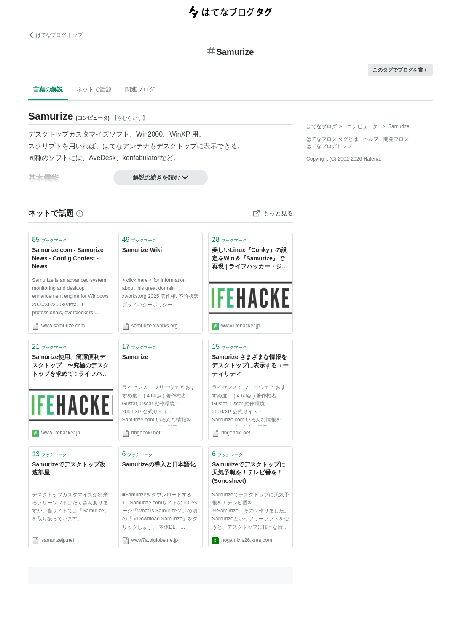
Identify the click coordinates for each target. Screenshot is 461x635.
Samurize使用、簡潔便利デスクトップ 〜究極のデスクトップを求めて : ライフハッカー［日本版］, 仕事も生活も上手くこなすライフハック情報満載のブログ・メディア (70, 366)
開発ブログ (396, 139)
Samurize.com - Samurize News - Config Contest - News (68, 258)
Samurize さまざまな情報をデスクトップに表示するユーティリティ (250, 365)
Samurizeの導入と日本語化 (159, 464)
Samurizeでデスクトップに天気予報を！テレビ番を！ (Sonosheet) (248, 472)
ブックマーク (49, 239)
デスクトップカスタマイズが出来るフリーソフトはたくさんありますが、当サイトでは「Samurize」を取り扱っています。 (70, 507)
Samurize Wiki (142, 249)
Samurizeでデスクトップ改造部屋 (68, 468)
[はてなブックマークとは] (79, 213)
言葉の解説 (48, 89)
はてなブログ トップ (55, 35)
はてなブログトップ (329, 146)
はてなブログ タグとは (332, 139)
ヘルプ (370, 139)
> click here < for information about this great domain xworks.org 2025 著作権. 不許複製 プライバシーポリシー (160, 292)
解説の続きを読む (160, 177)
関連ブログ (140, 89)
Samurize (135, 357)
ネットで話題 (94, 89)
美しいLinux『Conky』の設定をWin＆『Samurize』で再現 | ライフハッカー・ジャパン (250, 258)
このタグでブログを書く (400, 70)
